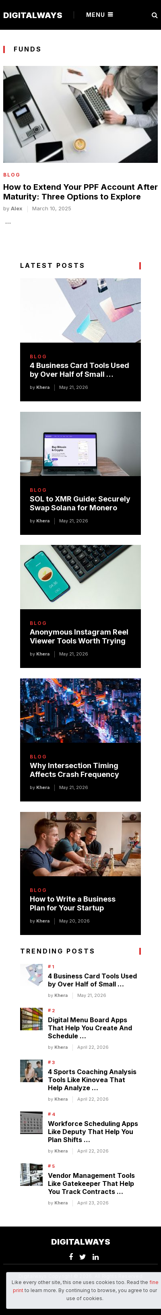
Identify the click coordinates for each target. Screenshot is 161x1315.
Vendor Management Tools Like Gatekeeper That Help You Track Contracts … (91, 1183)
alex (17, 208)
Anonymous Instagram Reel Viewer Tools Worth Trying (79, 636)
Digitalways (32, 15)
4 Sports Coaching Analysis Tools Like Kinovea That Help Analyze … (92, 1080)
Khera (43, 387)
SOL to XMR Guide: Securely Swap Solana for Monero (80, 503)
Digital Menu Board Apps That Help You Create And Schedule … (90, 1028)
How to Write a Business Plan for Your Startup (73, 903)
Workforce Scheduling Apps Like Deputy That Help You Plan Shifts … (93, 1132)
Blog (12, 175)
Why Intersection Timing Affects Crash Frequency (74, 770)
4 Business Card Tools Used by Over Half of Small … (79, 369)
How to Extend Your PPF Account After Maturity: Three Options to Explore (80, 191)
